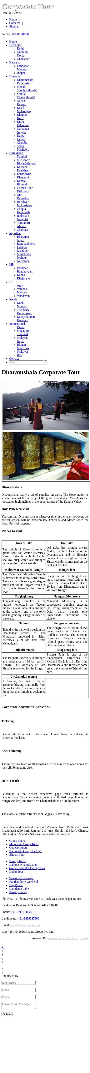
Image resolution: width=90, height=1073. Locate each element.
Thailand (22, 334)
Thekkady (23, 309)
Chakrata (22, 229)
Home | (14, 19)
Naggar (21, 132)
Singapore (23, 330)
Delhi (20, 48)
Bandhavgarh (25, 271)
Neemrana (23, 261)
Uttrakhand (16, 153)
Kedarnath (23, 212)
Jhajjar (21, 73)
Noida (20, 55)
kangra (21, 139)
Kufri (20, 118)
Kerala (13, 299)
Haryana (14, 62)
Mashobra (23, 149)
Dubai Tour (16, 871)
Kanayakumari (26, 316)
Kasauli (21, 104)
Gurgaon (22, 52)
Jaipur (20, 240)
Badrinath (23, 215)
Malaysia (22, 337)
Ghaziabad (23, 59)
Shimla (21, 93)
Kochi (20, 302)
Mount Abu (24, 254)
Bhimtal (22, 184)
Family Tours (17, 861)
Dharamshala (25, 79)
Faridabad (23, 66)
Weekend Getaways (21, 878)
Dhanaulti (23, 177)
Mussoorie (23, 160)
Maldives (22, 351)
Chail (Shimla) (26, 97)
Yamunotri (23, 222)
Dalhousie (23, 83)
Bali (19, 355)
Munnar (22, 306)
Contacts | (16, 23)
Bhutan (21, 344)
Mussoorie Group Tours (23, 844)
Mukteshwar (24, 205)
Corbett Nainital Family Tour (27, 868)
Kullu (20, 121)
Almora (21, 226)
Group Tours (17, 840)
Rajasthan (15, 233)
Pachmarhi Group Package (25, 851)
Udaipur (22, 247)
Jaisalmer (22, 250)
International (17, 323)
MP (11, 264)
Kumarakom (24, 313)
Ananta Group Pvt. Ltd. (63, 938)
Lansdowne (24, 174)
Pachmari (22, 268)
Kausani (22, 167)
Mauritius (23, 348)
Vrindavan (23, 295)
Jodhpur (22, 257)
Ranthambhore (26, 243)
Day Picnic (16, 885)
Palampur (23, 125)
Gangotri (22, 219)
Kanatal (22, 181)
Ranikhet (22, 170)
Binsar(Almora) (26, 163)
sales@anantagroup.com (25, 925)
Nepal (20, 341)
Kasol (20, 107)
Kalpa (20, 135)
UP (11, 282)
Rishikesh (23, 191)
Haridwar (22, 201)
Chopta (21, 208)
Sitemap (14, 26)
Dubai (20, 327)
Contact (14, 358)
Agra (20, 285)
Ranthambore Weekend (23, 881)
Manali (21, 86)
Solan (20, 146)
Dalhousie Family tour (23, 864)
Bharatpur (23, 236)
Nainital (22, 156)
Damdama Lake (19, 888)
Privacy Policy (18, 892)
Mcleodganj (24, 111)
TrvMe (84, 938)
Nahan (21, 100)
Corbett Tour (25, 187)
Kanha (21, 275)
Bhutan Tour (17, 854)
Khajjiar (22, 114)
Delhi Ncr (15, 45)
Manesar (22, 69)
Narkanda (23, 128)
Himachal (15, 76)
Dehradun (23, 198)
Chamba (22, 142)
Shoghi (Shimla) (27, 90)
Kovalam (22, 320)
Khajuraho (23, 278)
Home (13, 41)
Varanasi (22, 289)
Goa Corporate (18, 847)
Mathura (22, 292)
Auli (19, 194)
